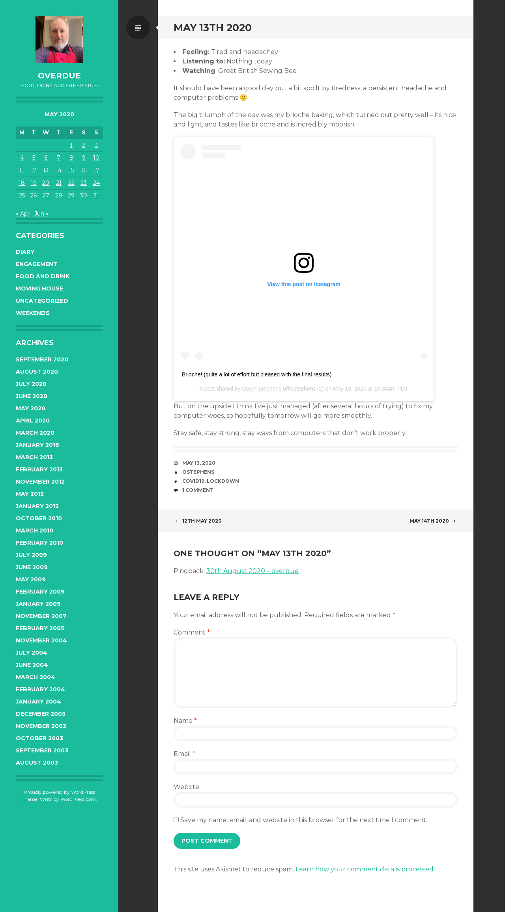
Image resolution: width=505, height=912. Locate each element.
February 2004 (40, 689)
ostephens (198, 472)
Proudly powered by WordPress (59, 792)
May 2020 (30, 408)
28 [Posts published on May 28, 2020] (58, 195)
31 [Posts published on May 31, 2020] (96, 195)
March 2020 (35, 432)
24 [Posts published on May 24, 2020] (96, 182)
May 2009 (31, 579)
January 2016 (37, 445)
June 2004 (32, 664)
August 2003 (37, 762)
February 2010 (39, 542)
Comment (192, 632)
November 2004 (41, 640)
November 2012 (40, 481)
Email (184, 754)
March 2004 (35, 677)
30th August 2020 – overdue (252, 571)
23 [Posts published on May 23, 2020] (83, 182)
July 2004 (31, 652)
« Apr (23, 213)
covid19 (193, 481)
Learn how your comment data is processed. (365, 869)
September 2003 (42, 750)
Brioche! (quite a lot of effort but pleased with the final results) (257, 374)
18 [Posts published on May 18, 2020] (22, 182)
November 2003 (41, 726)
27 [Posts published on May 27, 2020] (46, 195)
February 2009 (40, 591)
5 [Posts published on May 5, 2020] (33, 157)
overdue (59, 75)
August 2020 (37, 371)
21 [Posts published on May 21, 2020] (59, 182)
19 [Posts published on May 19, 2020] (34, 182)
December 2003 (40, 713)
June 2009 (32, 567)
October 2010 (39, 518)
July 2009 (31, 554)
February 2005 (40, 628)
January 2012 (37, 506)
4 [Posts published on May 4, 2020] (22, 157)
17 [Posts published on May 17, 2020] (96, 170)
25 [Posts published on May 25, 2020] (22, 195)
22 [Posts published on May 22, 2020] (71, 182)
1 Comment (197, 490)
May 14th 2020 (434, 521)
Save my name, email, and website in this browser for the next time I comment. (303, 820)
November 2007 (41, 616)
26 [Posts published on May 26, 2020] (33, 195)
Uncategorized (42, 300)
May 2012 (30, 493)
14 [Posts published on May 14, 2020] (59, 170)
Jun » (41, 213)
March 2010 (34, 530)
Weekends (33, 312)
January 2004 (38, 701)
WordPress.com (78, 799)
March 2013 (34, 457)
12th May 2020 (198, 521)
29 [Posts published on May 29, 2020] (71, 195)
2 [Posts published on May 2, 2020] (83, 145)
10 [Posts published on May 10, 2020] (96, 157)
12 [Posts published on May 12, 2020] (33, 170)
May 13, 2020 (198, 463)
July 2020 (31, 383)
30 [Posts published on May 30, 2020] (83, 195)
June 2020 (31, 396)
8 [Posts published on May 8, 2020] (71, 157)
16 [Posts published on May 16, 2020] (83, 170)
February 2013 (39, 469)
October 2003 (39, 738)
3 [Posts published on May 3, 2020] (96, 145)
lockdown (223, 481)
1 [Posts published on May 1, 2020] (71, 145)
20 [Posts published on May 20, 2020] (45, 182)
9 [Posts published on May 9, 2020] (84, 157)
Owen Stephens (261, 388)
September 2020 (42, 359)
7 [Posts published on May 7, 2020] (58, 157)
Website (186, 787)
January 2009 (38, 603)
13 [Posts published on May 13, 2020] (46, 170)
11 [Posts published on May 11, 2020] (21, 170)
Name (185, 720)
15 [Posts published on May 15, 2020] (71, 170)
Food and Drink (42, 276)
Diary (25, 251)
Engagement (37, 264)
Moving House (39, 288)
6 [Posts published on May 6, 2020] (45, 157)
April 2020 (33, 420)
